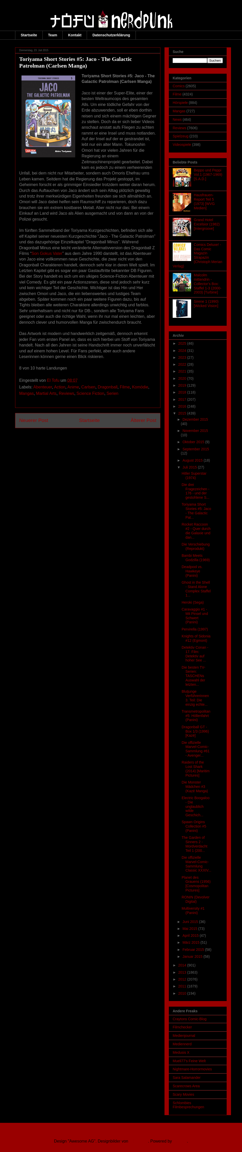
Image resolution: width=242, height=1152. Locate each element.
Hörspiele (180, 103)
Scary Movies (183, 1094)
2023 (182, 357)
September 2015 (195, 449)
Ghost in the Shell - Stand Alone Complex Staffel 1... (196, 588)
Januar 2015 (192, 956)
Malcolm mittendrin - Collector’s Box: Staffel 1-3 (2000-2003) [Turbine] (208, 283)
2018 (182, 392)
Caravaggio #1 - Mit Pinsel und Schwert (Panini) (195, 615)
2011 (182, 986)
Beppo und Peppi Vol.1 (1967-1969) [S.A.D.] (208, 174)
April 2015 (191, 935)
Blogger (180, 1141)
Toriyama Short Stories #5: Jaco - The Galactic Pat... (196, 510)
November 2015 (195, 431)
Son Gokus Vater (46, 253)
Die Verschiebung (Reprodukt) (196, 546)
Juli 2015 (190, 467)
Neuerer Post (33, 420)
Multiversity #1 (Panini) (193, 910)
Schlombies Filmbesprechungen (188, 1105)
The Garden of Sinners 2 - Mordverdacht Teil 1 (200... (194, 843)
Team (52, 35)
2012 (182, 979)
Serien (112, 393)
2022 (182, 364)
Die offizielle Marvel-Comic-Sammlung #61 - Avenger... (196, 749)
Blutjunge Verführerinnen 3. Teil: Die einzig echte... (195, 697)
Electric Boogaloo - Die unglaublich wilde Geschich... (196, 806)
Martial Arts (46, 393)
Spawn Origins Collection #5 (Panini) (194, 826)
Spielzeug (181, 136)
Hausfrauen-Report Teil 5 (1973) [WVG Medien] (204, 201)
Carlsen (88, 387)
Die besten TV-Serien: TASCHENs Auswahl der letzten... (193, 676)
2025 (182, 343)
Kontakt (74, 35)
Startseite (29, 35)
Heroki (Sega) (193, 602)
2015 (182, 413)
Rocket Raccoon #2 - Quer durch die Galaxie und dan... (196, 530)
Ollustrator (138, 1141)
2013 (182, 972)
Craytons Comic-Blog (189, 1019)
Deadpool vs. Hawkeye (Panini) (192, 571)
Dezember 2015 (195, 419)
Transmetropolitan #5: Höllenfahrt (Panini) (196, 715)
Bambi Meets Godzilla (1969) (196, 557)
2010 (182, 993)
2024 (182, 351)
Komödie (140, 387)
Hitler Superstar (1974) (194, 475)
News (177, 119)
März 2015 (191, 942)
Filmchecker (182, 1027)
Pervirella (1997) (195, 629)
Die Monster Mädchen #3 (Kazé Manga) (195, 786)
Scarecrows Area (186, 1086)
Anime (73, 387)
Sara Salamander (187, 1077)
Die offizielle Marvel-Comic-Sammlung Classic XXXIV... (196, 863)
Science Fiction (90, 393)
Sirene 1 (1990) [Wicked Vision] (206, 303)
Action (59, 387)
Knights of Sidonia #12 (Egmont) (196, 638)
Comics (179, 86)
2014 (182, 965)
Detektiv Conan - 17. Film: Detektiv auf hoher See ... (195, 653)
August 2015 (193, 460)
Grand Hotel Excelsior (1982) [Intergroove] (207, 224)
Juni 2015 (190, 922)
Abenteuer (42, 387)
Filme (125, 387)
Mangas (26, 393)
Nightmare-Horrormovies (192, 1069)
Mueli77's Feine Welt (189, 1061)
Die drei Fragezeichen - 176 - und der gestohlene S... (195, 491)
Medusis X (181, 1052)
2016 (182, 406)
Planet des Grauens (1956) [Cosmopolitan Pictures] (196, 883)
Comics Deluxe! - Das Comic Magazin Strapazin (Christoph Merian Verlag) (197, 255)
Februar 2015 (193, 950)
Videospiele (182, 145)
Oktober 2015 (193, 442)
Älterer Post (143, 420)
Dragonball (107, 387)
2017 (182, 399)
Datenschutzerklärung (111, 35)
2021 (182, 371)
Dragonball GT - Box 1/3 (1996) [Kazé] (195, 731)
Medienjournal (184, 1036)
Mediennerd (182, 1044)
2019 (182, 385)
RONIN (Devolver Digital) (196, 899)
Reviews (66, 393)
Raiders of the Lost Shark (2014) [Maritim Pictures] (196, 768)
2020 (182, 378)
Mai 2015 (190, 929)
